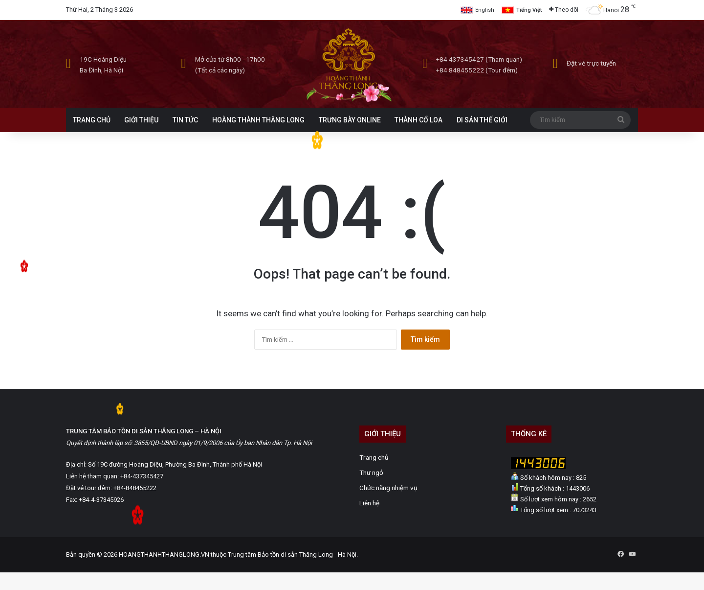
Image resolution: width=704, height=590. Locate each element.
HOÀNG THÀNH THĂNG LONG (258, 120)
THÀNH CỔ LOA (418, 120)
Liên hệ (369, 503)
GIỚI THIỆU (141, 120)
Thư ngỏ (371, 472)
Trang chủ (374, 457)
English (484, 10)
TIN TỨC (185, 120)
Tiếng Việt (529, 10)
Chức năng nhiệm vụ (388, 488)
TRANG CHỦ (91, 120)
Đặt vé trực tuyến (591, 63)
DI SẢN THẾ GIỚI (482, 120)
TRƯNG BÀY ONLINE (350, 120)
